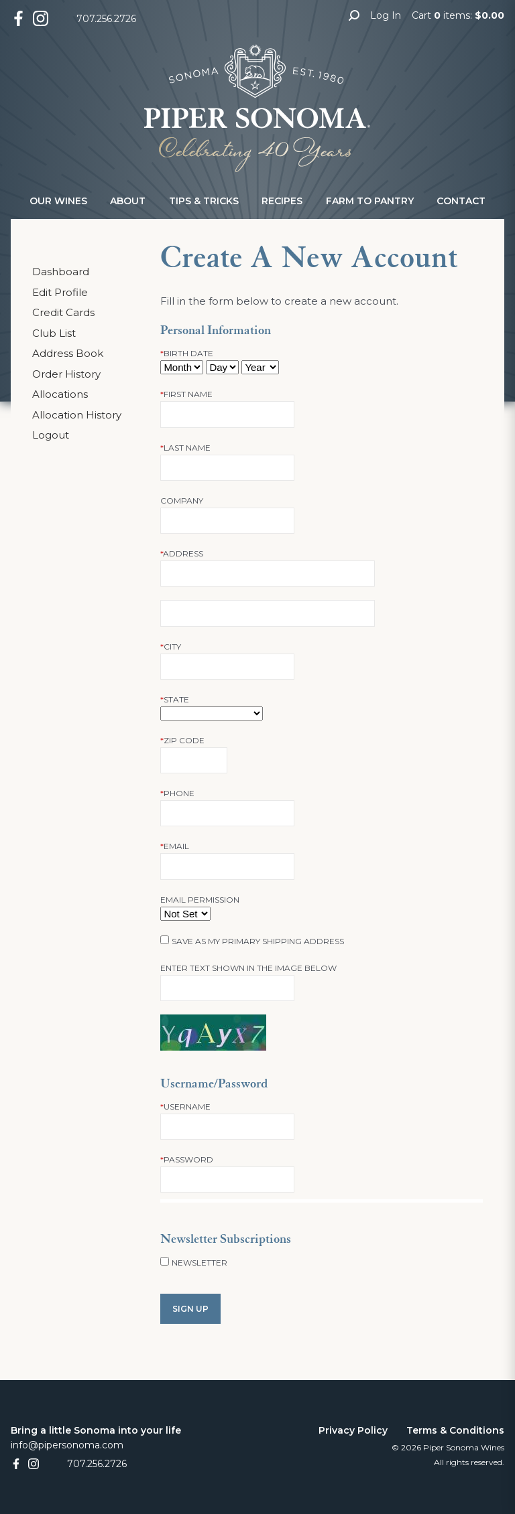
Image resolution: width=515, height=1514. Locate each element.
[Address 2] (267, 613)
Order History (66, 374)
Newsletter (199, 1263)
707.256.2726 (106, 19)
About (128, 201)
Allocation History (76, 414)
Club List (54, 333)
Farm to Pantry (370, 201)
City (170, 646)
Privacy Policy (353, 1430)
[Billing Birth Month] (181, 367)
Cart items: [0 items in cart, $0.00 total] (458, 15)
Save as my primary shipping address (258, 941)
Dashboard (60, 271)
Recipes (282, 201)
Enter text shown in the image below (248, 968)
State (174, 699)
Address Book (67, 353)
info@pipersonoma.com (67, 1445)
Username (185, 1107)
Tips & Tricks (204, 201)
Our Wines (58, 201)
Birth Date (186, 353)
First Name (186, 394)
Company (181, 501)
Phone (177, 793)
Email (174, 846)
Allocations (60, 394)
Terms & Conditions (455, 1430)
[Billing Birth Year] (260, 367)
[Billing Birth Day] (222, 367)
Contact (461, 201)
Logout (50, 435)
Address (181, 553)
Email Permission (199, 900)
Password (186, 1159)
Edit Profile (60, 292)
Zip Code (182, 740)
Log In (385, 15)
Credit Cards (63, 312)
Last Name (185, 448)
